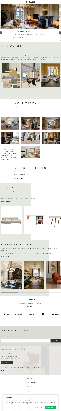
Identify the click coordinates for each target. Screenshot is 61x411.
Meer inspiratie (18, 111)
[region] (30, 220)
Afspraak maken (7, 362)
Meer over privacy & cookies (28, 404)
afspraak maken (18, 178)
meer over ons (5, 256)
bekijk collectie (5, 201)
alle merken (30, 306)
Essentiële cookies (39, 407)
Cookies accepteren (50, 407)
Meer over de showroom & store (17, 37)
